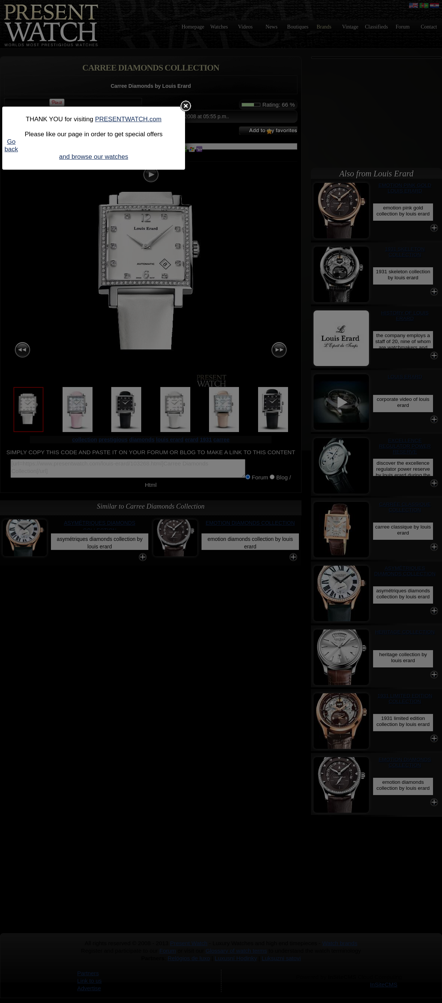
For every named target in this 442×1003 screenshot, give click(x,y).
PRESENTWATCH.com (128, 119)
